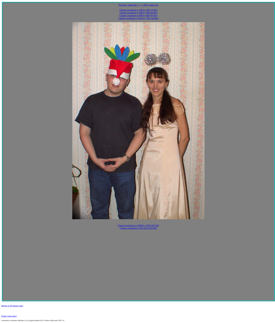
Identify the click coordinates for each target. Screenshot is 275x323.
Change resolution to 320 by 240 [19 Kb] (138, 10)
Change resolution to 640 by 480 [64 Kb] (138, 12)
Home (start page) (9, 316)
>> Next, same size (149, 5)
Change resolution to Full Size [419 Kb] (138, 228)
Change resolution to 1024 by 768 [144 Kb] (138, 18)
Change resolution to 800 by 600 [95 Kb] (138, 15)
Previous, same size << (129, 5)
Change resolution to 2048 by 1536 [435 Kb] (138, 225)
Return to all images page (12, 305)
